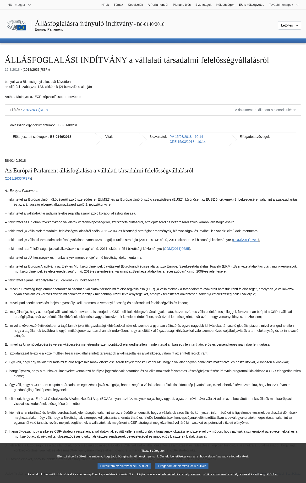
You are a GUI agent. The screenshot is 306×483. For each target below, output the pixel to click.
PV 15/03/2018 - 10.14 (186, 137)
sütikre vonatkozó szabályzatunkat (226, 478)
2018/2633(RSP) (35, 110)
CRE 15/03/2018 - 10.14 (187, 142)
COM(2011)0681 (245, 240)
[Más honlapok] (284, 5)
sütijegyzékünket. (266, 478)
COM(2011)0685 (176, 249)
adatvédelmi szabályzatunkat (181, 478)
